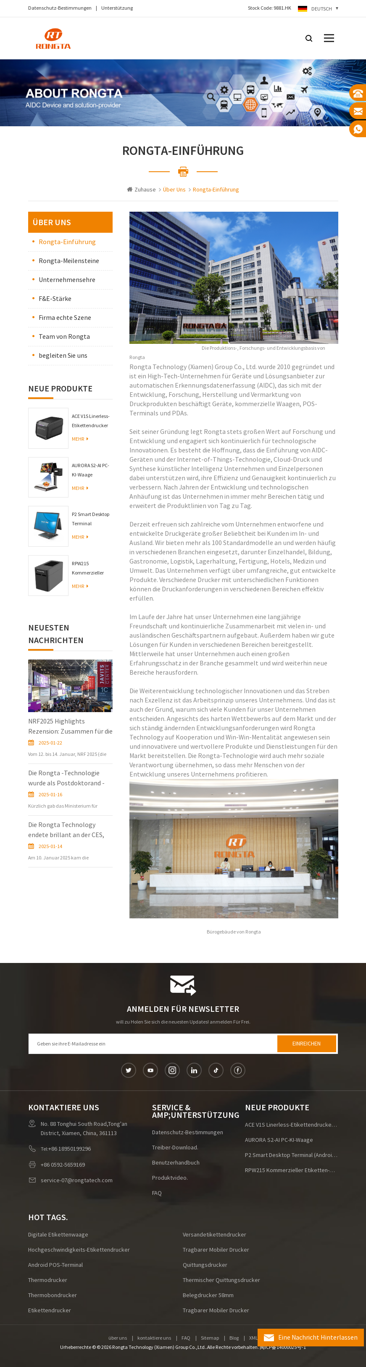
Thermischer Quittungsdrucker (221, 1280)
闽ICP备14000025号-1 (283, 1347)
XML (253, 1338)
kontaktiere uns (154, 1338)
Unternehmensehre (67, 280)
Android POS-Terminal (55, 1265)
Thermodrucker (47, 1280)
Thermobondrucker (52, 1295)
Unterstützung (117, 8)
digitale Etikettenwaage (58, 1235)
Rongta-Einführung (67, 242)
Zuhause (141, 190)
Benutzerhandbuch (176, 1163)
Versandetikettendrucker (214, 1235)
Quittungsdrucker (205, 1265)
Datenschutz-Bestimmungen (60, 8)
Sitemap (210, 1338)
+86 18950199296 (69, 1149)
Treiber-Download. (175, 1148)
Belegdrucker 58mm (208, 1295)
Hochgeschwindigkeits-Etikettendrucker (79, 1250)
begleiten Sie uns (63, 355)
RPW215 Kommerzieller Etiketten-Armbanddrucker (90, 569)
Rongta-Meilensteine (69, 261)
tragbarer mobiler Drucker (216, 1250)
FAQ (157, 1193)
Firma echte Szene (65, 318)
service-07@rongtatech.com (77, 1180)
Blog (234, 1338)
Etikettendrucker (49, 1310)
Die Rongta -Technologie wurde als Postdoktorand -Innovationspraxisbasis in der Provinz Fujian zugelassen (69, 778)
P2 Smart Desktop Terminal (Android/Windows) (92, 520)
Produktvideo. (170, 1178)
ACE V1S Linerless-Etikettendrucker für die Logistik (91, 422)
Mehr (80, 439)
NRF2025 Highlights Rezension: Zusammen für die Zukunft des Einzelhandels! (70, 727)
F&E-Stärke (55, 299)
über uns (117, 1338)
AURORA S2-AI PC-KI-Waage (90, 470)
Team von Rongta (64, 336)
